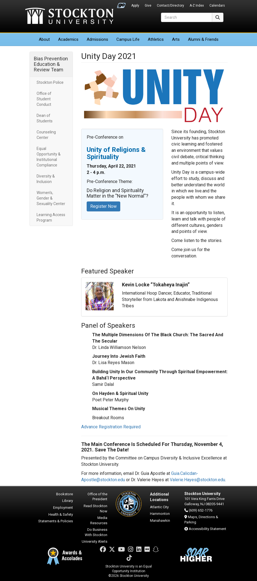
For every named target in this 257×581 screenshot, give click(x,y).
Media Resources (98, 520)
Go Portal (121, 4)
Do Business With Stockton (96, 532)
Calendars (217, 5)
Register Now (103, 206)
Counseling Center (46, 135)
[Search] (186, 17)
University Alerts (94, 541)
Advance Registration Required (111, 426)
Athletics (156, 39)
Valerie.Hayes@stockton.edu (197, 479)
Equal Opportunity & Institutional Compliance (49, 156)
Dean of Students (45, 118)
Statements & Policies (55, 521)
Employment (63, 507)
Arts (176, 39)
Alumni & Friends (203, 39)
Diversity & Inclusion (46, 179)
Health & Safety (60, 514)
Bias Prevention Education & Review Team (51, 64)
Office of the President (97, 496)
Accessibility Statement (207, 529)
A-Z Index (197, 5)
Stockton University (69, 16)
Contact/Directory (170, 5)
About (44, 39)
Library (67, 501)
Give (148, 5)
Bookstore (64, 494)
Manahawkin (160, 520)
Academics (68, 39)
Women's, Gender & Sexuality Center (51, 198)
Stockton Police (50, 82)
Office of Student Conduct (44, 99)
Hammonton (160, 514)
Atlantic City (159, 507)
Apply (135, 5)
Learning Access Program (51, 217)
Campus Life (128, 39)
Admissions (97, 39)
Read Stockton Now (95, 508)
